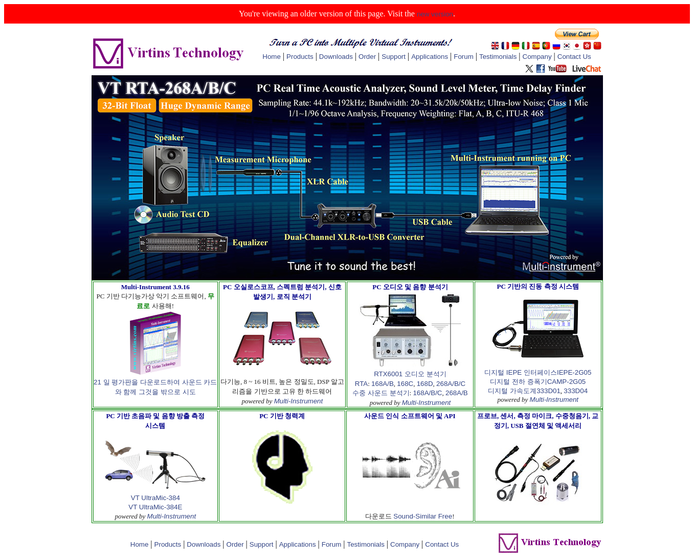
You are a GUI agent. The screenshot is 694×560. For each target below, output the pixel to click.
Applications (429, 56)
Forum (464, 56)
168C (405, 383)
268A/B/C (450, 383)
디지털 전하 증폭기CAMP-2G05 (538, 381)
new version (435, 14)
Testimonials (498, 56)
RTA (361, 383)
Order (367, 56)
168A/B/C (427, 393)
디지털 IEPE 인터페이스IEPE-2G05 (537, 372)
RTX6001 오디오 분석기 (410, 374)
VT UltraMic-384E (155, 507)
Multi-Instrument (298, 401)
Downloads (336, 56)
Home (271, 56)
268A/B (456, 393)
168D (425, 383)
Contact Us (574, 56)
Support (394, 56)
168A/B (382, 383)
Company (537, 56)
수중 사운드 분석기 (380, 393)
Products (300, 56)
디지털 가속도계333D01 (524, 391)
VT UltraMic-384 (155, 498)
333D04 (576, 391)
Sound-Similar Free (422, 516)
